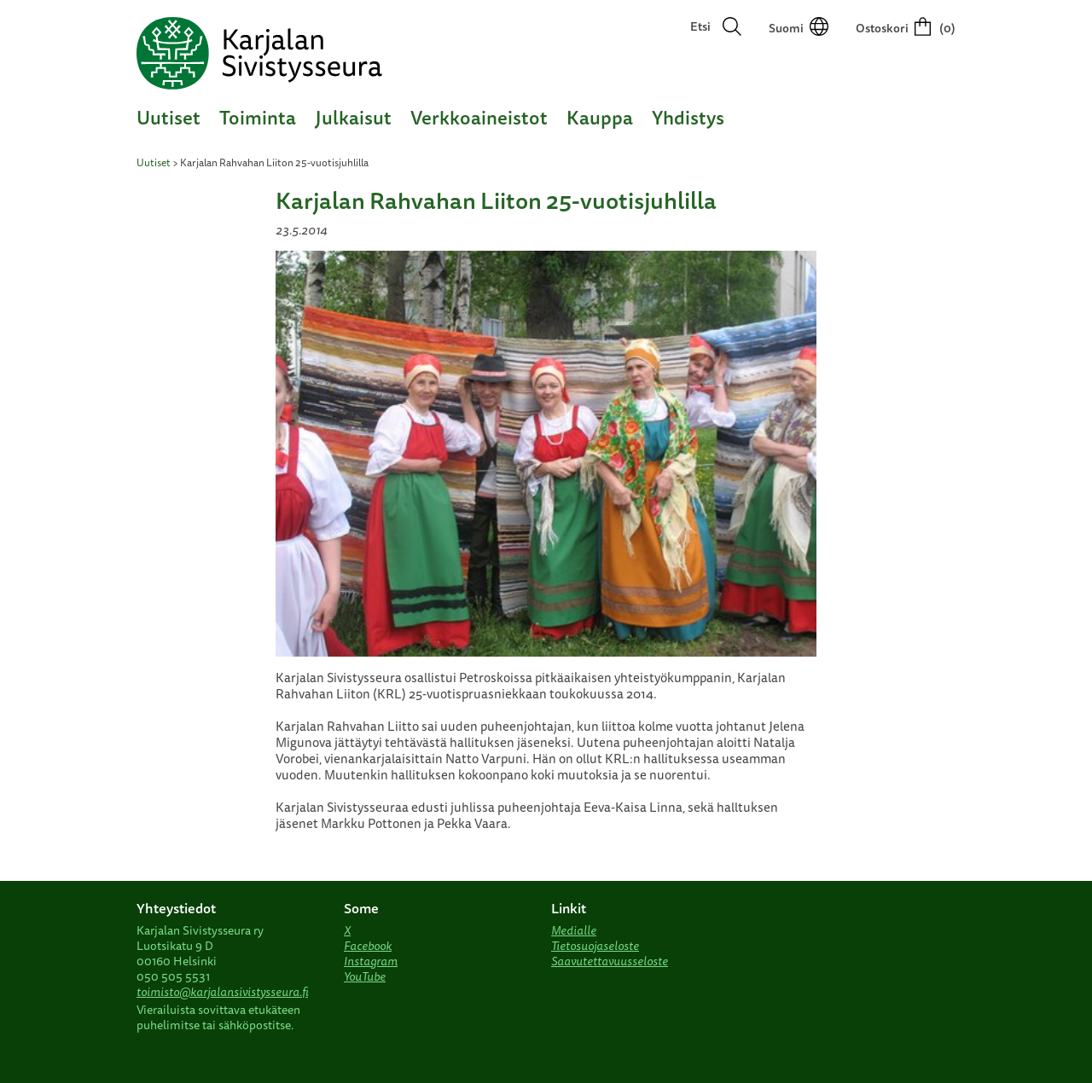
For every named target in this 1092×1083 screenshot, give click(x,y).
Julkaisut (353, 117)
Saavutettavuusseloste (609, 961)
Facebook (368, 945)
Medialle (573, 930)
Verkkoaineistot (479, 117)
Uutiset (168, 117)
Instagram (371, 961)
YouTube (365, 976)
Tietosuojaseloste (595, 945)
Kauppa (599, 117)
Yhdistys (688, 117)
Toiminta (257, 117)
